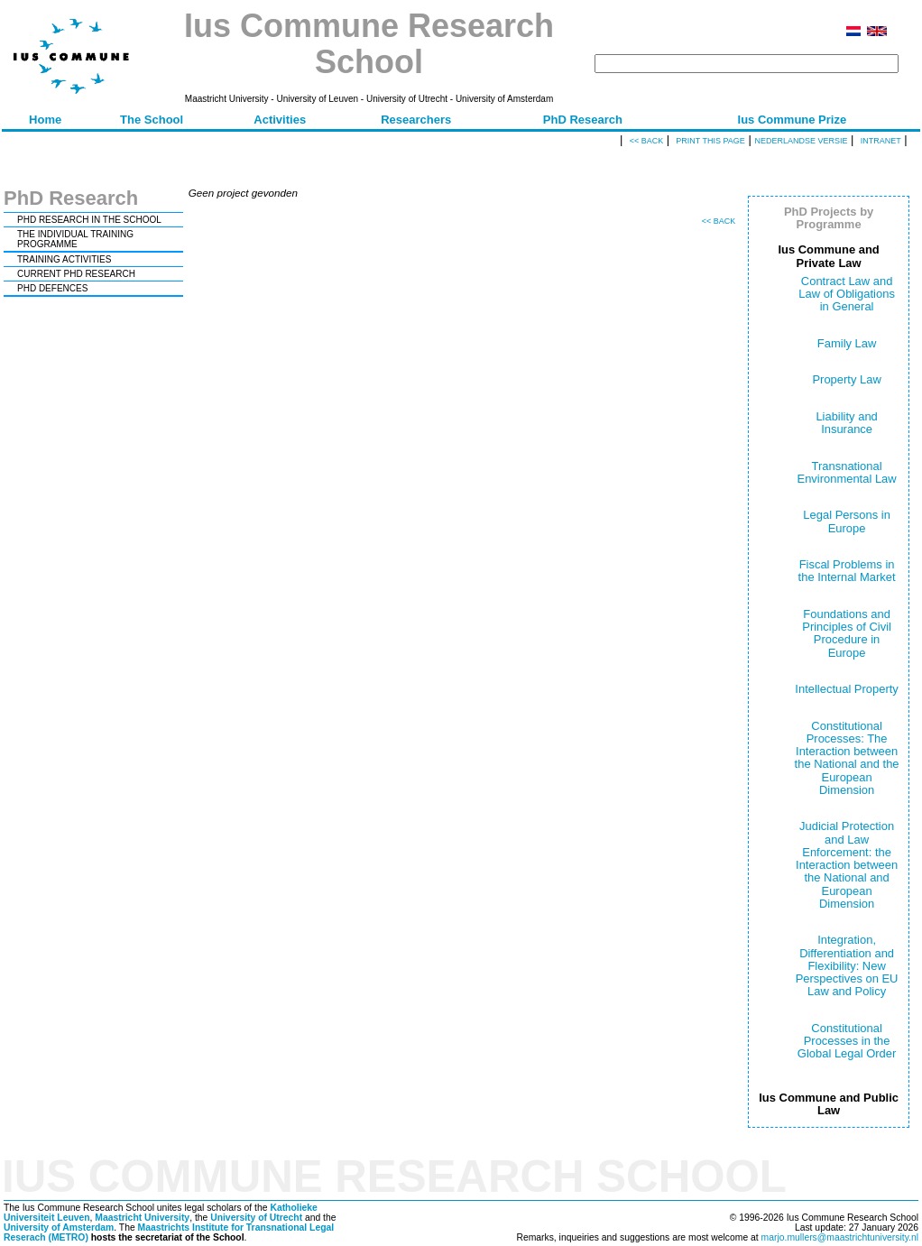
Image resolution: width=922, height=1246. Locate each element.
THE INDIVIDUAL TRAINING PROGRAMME (75, 239)
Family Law (847, 343)
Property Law (846, 379)
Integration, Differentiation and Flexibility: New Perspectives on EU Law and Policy (847, 965)
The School (151, 119)
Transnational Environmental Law (847, 472)
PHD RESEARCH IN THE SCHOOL (89, 220)
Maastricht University (142, 1218)
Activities (280, 119)
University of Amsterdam (59, 1227)
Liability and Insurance (846, 423)
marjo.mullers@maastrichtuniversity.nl (839, 1237)
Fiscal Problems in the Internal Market (847, 571)
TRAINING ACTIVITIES (64, 259)
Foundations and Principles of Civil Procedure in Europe (846, 633)
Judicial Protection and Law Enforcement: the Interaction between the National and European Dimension (847, 864)
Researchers (416, 119)
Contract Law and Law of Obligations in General (846, 294)
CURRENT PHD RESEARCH (76, 274)
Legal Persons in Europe (846, 521)
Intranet (881, 140)
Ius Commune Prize (792, 119)
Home (45, 119)
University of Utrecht (256, 1218)
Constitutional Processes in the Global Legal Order (847, 1041)
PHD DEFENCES (52, 288)
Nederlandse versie (800, 140)
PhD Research (582, 119)
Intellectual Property (846, 689)
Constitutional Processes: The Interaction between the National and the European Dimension (847, 758)
